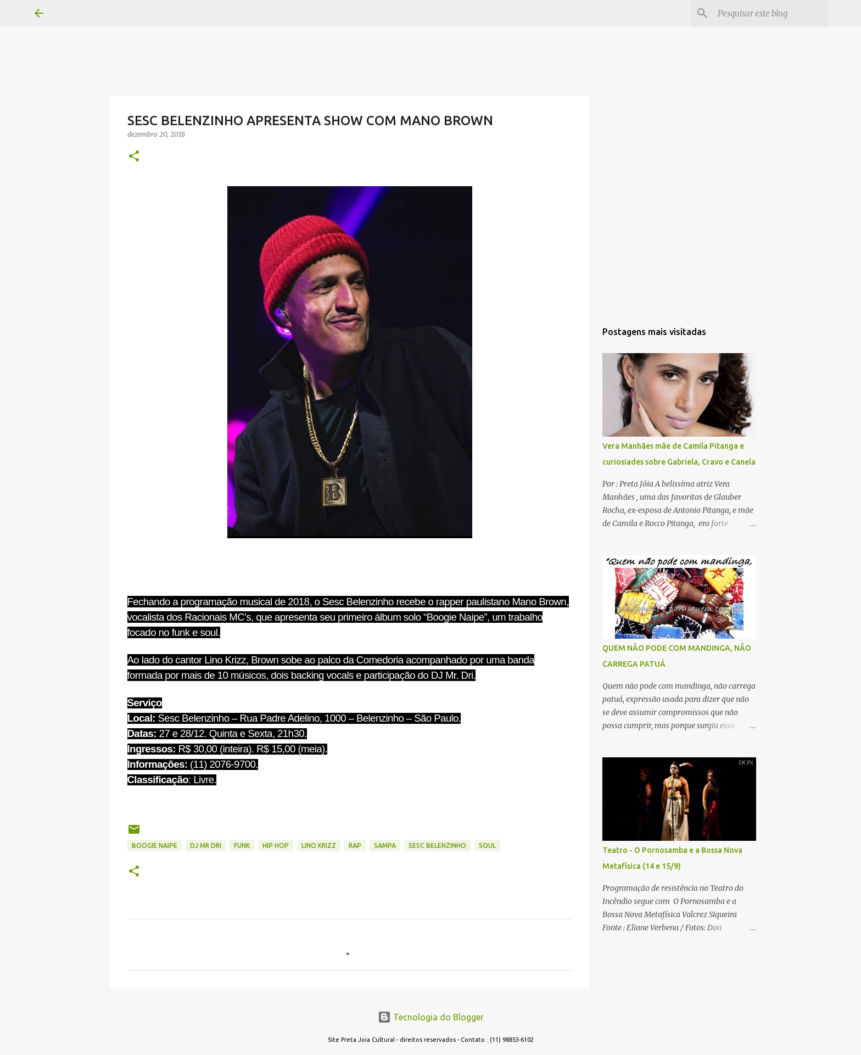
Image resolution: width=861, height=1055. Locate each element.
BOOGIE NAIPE (154, 845)
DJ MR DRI (205, 845)
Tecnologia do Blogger (431, 1017)
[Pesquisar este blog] (771, 13)
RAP (355, 845)
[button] (134, 156)
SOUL (487, 845)
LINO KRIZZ (318, 845)
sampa (385, 845)
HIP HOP (275, 845)
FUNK (242, 845)
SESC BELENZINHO (437, 845)
